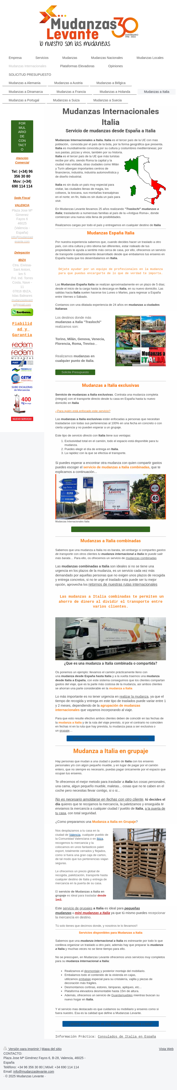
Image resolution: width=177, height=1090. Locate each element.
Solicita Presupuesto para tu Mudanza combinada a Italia (111, 738)
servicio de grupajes (77, 908)
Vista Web (166, 1049)
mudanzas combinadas (141, 558)
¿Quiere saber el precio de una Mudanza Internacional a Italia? (111, 1024)
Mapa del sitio (52, 1049)
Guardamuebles (122, 995)
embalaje (85, 979)
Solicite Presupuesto (75, 372)
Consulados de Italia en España (127, 1037)
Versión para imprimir (21, 1049)
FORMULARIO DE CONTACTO (22, 136)
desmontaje (92, 971)
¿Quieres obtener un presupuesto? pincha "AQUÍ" (110, 529)
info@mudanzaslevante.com (33, 1071)
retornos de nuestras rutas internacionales (122, 584)
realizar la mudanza (133, 696)
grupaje (64, 730)
